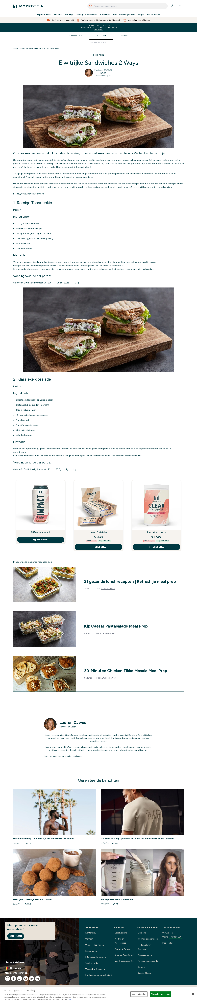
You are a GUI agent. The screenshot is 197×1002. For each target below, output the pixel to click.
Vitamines (105, 15)
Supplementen (75, 36)
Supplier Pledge (144, 973)
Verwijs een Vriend (172, 935)
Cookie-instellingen (15, 962)
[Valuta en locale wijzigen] (39, 968)
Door (103, 73)
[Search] (90, 6)
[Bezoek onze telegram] (37, 978)
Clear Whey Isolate (156, 532)
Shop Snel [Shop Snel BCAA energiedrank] (40, 539)
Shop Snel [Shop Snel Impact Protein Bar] (98, 546)
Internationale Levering (95, 957)
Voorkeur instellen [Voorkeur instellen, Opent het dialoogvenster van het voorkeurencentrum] (139, 994)
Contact (89, 939)
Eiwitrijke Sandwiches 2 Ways (47, 48)
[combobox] (127, 6)
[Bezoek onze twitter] (31, 978)
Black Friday (167, 943)
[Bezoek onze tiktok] (19, 978)
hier (50, 756)
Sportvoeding (121, 933)
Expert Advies (44, 15)
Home (15, 48)
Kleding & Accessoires (86, 15)
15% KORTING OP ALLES (98, 28)
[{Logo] (28, 6)
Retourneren (91, 951)
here (69, 999)
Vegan (141, 15)
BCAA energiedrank (40, 532)
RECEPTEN (98, 55)
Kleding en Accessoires (120, 941)
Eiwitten (58, 15)
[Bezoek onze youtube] (25, 978)
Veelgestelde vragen (94, 945)
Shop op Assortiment (124, 955)
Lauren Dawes (108, 589)
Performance (153, 15)
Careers (141, 967)
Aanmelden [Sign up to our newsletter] (16, 936)
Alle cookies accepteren (160, 994)
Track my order (91, 963)
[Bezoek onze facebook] (13, 978)
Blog (22, 48)
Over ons (142, 933)
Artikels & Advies (122, 949)
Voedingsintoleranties (125, 961)
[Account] (172, 6)
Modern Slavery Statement (144, 947)
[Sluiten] (193, 994)
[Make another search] (98, 43)
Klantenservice (92, 933)
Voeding (69, 15)
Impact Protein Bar (98, 532)
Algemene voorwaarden (148, 961)
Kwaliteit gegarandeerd (148, 939)
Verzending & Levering (95, 969)
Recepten (101, 36)
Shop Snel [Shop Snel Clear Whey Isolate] (156, 546)
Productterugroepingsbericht (98, 975)
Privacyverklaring (145, 955)
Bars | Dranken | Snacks (124, 15)
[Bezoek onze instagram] (7, 978)
